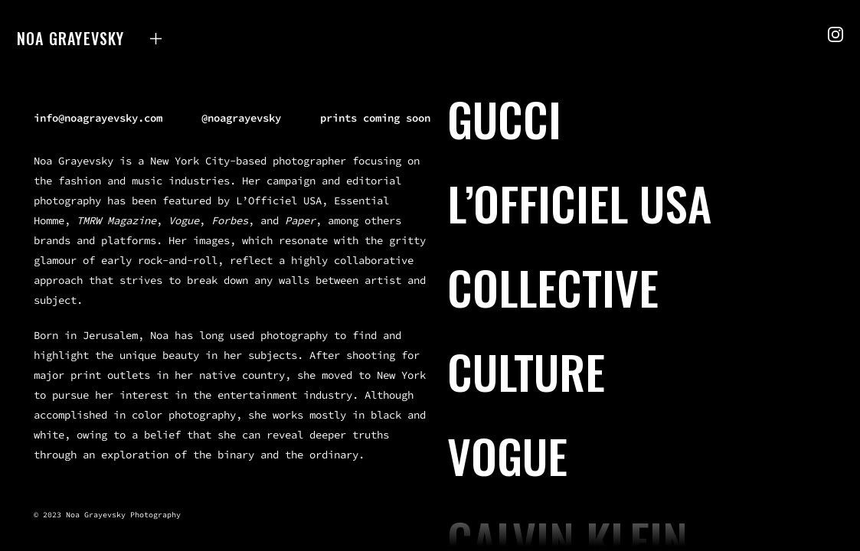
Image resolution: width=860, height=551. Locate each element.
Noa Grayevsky (71, 38)
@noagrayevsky (241, 118)
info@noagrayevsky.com (98, 118)
